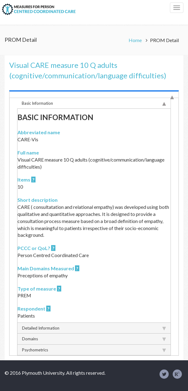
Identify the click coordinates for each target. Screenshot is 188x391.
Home (136, 40)
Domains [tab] (94, 338)
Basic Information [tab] (94, 103)
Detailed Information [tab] (94, 328)
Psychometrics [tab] (94, 349)
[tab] (94, 94)
